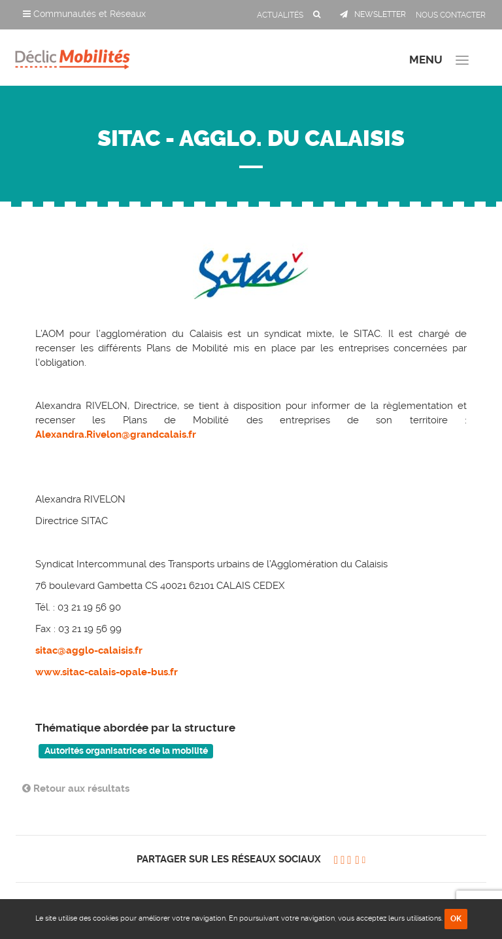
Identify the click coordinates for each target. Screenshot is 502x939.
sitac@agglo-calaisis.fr (88, 650)
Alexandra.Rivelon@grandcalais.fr (115, 434)
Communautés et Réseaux (84, 14)
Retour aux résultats (75, 788)
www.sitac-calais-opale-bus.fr (106, 672)
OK (455, 918)
